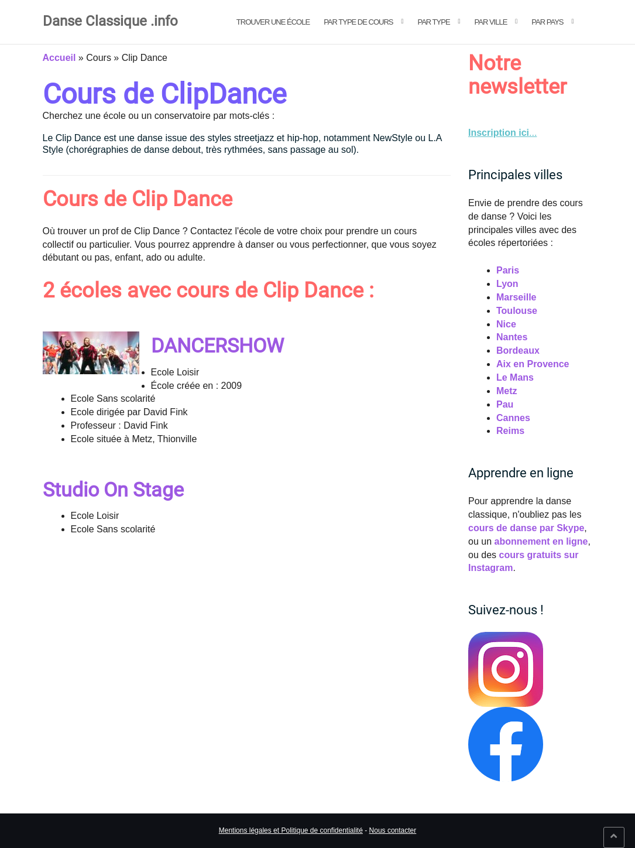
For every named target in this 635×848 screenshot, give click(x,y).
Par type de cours (358, 22)
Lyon (507, 284)
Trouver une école (273, 22)
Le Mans (515, 377)
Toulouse (516, 311)
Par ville (491, 22)
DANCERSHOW (217, 345)
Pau (504, 404)
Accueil (59, 58)
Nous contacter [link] (393, 830)
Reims (510, 431)
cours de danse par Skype (526, 528)
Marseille (516, 297)
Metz (506, 391)
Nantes (511, 337)
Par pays (547, 22)
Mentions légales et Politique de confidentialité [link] (291, 830)
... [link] (502, 133)
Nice (506, 324)
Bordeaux (518, 350)
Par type (433, 22)
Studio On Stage (113, 489)
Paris (507, 270)
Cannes (513, 418)
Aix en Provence (532, 364)
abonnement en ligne (541, 541)
